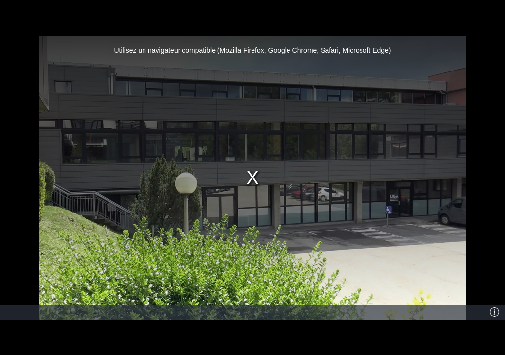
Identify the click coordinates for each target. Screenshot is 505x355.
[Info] (494, 312)
